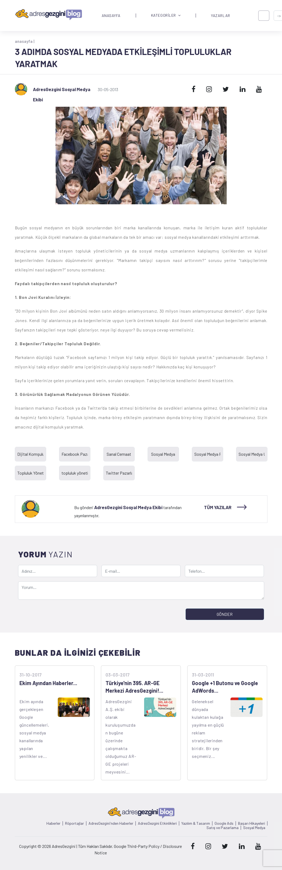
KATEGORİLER (166, 15)
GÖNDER (225, 614)
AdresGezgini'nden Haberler (111, 823)
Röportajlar (74, 823)
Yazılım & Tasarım (195, 823)
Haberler (53, 823)
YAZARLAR (220, 15)
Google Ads (224, 823)
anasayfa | (24, 41)
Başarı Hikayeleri (251, 823)
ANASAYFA (111, 15)
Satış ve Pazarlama (222, 828)
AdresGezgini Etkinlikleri (157, 823)
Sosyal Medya (254, 828)
